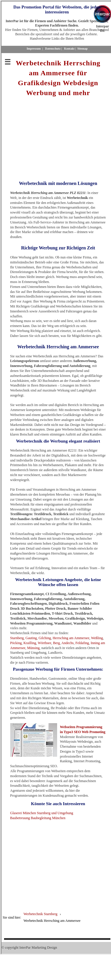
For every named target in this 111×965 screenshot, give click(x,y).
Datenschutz (53, 48)
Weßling (97, 638)
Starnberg (17, 638)
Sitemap (82, 48)
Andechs (67, 643)
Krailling (29, 643)
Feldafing (82, 643)
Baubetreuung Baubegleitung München (38, 818)
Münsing (33, 648)
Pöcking (16, 643)
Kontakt (69, 48)
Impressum (34, 48)
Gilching (45, 638)
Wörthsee (44, 643)
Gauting (31, 638)
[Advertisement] (57, 138)
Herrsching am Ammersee (71, 638)
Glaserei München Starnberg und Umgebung (41, 813)
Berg (56, 643)
